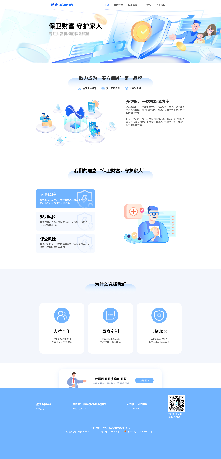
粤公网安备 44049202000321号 (140, 431)
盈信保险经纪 (66, 4)
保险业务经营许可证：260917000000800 (82, 431)
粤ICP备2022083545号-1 (111, 431)
